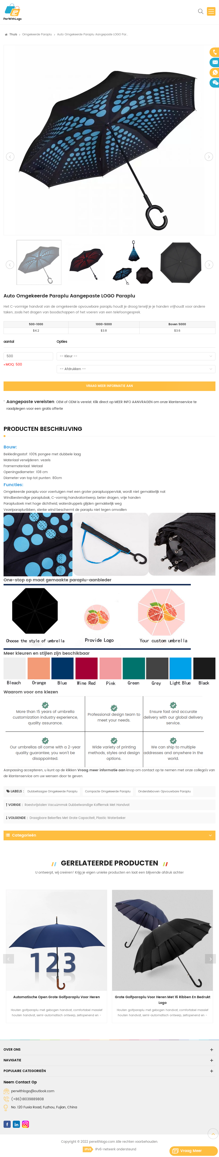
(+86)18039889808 (27, 1099)
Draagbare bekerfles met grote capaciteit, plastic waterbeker (78, 818)
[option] (109, 140)
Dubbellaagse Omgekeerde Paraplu (52, 791)
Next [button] (210, 959)
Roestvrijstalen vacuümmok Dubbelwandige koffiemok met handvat (77, 805)
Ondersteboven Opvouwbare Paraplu (164, 791)
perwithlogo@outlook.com (32, 1091)
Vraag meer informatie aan (109, 386)
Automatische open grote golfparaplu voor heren (56, 997)
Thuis (13, 34)
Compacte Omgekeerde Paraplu (108, 791)
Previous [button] (8, 959)
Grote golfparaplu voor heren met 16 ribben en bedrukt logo (162, 1000)
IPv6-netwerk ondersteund (109, 1149)
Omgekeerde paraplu (37, 34)
